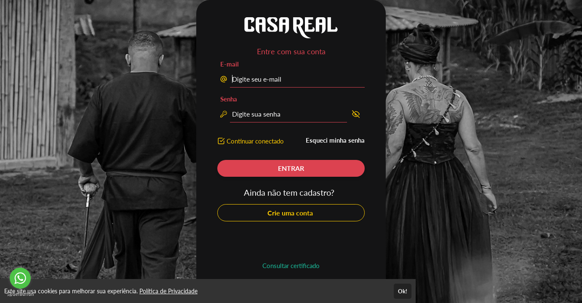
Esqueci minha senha (335, 140)
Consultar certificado (291, 265)
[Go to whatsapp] (20, 278)
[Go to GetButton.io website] (20, 294)
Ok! (402, 291)
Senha (228, 99)
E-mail (229, 64)
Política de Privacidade (168, 291)
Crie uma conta (291, 213)
